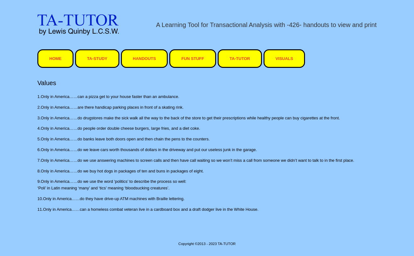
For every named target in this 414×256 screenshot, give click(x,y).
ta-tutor (240, 58)
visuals (284, 58)
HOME (55, 58)
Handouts (144, 58)
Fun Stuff (192, 58)
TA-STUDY (97, 58)
